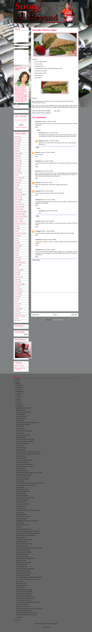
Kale (16, 231)
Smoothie (17, 294)
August (18, 393)
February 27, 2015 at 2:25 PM (47, 152)
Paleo (16, 243)
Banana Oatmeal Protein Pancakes (24, 464)
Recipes (42, 112)
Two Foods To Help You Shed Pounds (25, 568)
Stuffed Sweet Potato (21, 560)
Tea (15, 301)
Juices (16, 228)
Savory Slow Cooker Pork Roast (23, 552)
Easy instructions (19, 177)
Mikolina (41, 140)
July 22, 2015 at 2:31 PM (46, 182)
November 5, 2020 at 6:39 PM (49, 239)
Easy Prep (17, 180)
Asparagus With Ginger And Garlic (24, 589)
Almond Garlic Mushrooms (22, 462)
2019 (16, 381)
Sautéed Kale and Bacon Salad (23, 529)
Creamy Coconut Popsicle (22, 479)
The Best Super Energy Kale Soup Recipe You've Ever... (29, 472)
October (18, 389)
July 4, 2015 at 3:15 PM (47, 161)
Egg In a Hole (19, 581)
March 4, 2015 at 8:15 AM (51, 132)
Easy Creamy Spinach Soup (23, 476)
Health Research (19, 214)
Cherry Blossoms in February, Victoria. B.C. (26, 485)
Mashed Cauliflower (21, 437)
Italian (16, 226)
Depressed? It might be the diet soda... (25, 439)
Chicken (16, 158)
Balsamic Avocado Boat (21, 564)
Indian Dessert (18, 218)
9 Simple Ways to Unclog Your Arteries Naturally (27, 510)
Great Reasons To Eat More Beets (24, 591)
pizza (16, 252)
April (17, 402)
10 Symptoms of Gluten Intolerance (24, 460)
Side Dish (17, 289)
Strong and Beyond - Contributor (21, 369)
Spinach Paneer (20, 522)
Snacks (16, 296)
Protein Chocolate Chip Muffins (23, 412)
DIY (15, 175)
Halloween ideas (18, 206)
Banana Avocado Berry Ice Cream (24, 466)
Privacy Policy (46, 627)
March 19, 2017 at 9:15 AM (46, 191)
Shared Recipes (18, 284)
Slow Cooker (18, 291)
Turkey (16, 306)
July (17, 395)
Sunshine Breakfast (20, 414)
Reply (36, 127)
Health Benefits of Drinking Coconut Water (26, 614)
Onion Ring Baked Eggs (22, 489)
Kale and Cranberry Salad (22, 524)
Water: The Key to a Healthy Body (24, 431)
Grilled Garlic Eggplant (21, 518)
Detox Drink (17, 172)
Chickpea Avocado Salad (22, 556)
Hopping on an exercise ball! (23, 606)
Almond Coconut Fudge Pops (23, 435)
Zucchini (17, 320)
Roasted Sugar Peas (21, 418)
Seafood (17, 281)
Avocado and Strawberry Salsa (23, 600)
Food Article (17, 192)
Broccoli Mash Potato (21, 502)
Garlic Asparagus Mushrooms (23, 550)
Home (55, 314)
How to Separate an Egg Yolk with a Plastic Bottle (28, 602)
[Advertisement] (55, 302)
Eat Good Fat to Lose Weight (23, 424)
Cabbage (17, 155)
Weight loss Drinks (19, 315)
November (19, 387)
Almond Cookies (20, 420)
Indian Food (17, 221)
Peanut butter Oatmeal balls (22, 491)
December (19, 385)
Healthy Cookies (20, 433)
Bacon (16, 143)
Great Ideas (17, 199)
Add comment (36, 260)
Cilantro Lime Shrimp (21, 583)
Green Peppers (18, 204)
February (18, 406)
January (18, 617)
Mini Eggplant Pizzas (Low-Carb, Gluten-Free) (27, 520)
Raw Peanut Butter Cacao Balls (23, 474)
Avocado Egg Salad (21, 449)
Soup (16, 298)
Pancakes (17, 245)
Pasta (16, 250)
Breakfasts (17, 153)
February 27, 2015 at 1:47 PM (49, 121)
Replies (38, 130)
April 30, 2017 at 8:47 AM (51, 210)
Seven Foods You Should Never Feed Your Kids (27, 579)
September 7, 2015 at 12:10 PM (51, 140)
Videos (16, 311)
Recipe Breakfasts (19, 262)
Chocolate (17, 163)
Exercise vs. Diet (20, 426)
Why (16, 318)
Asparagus (17, 138)
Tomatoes (17, 303)
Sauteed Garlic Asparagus (22, 499)
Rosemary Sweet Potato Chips (23, 408)
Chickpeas (17, 160)
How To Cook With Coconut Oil (23, 516)
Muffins (16, 235)
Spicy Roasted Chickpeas (22, 443)
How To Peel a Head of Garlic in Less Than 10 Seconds (29, 608)
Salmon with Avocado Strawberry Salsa (25, 598)
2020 (16, 379)
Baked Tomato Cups (21, 410)
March (18, 404)
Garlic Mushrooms (20, 587)
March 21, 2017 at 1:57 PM (48, 199)
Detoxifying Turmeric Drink (22, 554)
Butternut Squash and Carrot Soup (24, 543)
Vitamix (16, 313)
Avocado (38, 112)
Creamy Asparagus (20, 456)
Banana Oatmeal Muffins (22, 495)
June (17, 397)
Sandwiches (48, 112)
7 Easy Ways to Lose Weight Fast (24, 539)
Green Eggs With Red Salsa (23, 575)
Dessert (16, 170)
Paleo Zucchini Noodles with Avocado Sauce (26, 612)
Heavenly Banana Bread (22, 470)
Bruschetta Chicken (20, 468)
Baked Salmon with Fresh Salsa (23, 593)
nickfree (45, 623)
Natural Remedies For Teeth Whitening (25, 558)
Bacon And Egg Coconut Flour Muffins (25, 497)
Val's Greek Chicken (21, 447)
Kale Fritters (19, 527)
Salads (16, 272)
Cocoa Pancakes (20, 481)
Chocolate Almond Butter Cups (23, 573)
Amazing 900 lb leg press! (22, 604)
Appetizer (17, 136)
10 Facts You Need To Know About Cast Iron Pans (28, 451)
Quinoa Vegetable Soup (21, 545)
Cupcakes (17, 168)
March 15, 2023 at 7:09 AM (48, 249)
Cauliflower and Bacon (21, 585)
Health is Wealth (20, 365)
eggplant (17, 182)
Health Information (19, 211)
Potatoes (17, 257)
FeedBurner (24, 127)
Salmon (16, 274)
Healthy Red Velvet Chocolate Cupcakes (25, 535)
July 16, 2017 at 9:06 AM (48, 221)
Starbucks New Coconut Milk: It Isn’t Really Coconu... (29, 453)
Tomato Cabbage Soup (21, 566)
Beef (16, 148)
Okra (16, 240)
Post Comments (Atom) (58, 319)
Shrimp (16, 286)
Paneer (16, 248)
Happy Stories (18, 209)
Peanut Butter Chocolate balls (23, 570)
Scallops (17, 279)
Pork (16, 255)
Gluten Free (17, 197)
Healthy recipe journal (20, 216)
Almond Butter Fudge (21, 493)
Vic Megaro (38, 231)
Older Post (74, 314)
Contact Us (17, 106)
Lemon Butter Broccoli (21, 416)
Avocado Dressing (20, 428)
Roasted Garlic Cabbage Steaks (23, 562)
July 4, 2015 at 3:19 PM (47, 171)
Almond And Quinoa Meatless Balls (24, 596)
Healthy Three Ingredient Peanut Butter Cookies (27, 422)
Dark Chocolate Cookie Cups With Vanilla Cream (27, 533)
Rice (16, 267)
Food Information (19, 194)
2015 (16, 383)
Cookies (16, 165)
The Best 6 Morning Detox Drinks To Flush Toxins (28, 531)
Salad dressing (18, 269)
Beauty (16, 146)
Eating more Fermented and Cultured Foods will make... (29, 547)
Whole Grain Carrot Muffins (22, 504)
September (19, 391)
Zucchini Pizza (19, 445)
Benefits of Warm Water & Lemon (24, 610)
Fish (16, 187)
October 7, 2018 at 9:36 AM (47, 231)
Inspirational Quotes (19, 223)
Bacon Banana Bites (21, 537)
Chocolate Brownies (21, 508)
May (17, 399)
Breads (16, 151)
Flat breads (17, 189)
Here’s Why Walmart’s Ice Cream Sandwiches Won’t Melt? (30, 483)
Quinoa (16, 260)
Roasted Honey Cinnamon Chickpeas (25, 441)
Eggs (16, 184)
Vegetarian (17, 308)
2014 (16, 620)
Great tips (17, 201)
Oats (16, 238)
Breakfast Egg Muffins (21, 514)
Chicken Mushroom (20, 506)
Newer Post (35, 314)
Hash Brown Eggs (20, 487)
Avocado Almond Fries (21, 458)
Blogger (55, 623)
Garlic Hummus (20, 512)
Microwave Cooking (19, 233)
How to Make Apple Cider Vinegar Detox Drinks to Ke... (29, 577)
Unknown (37, 152)
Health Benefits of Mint (21, 541)
